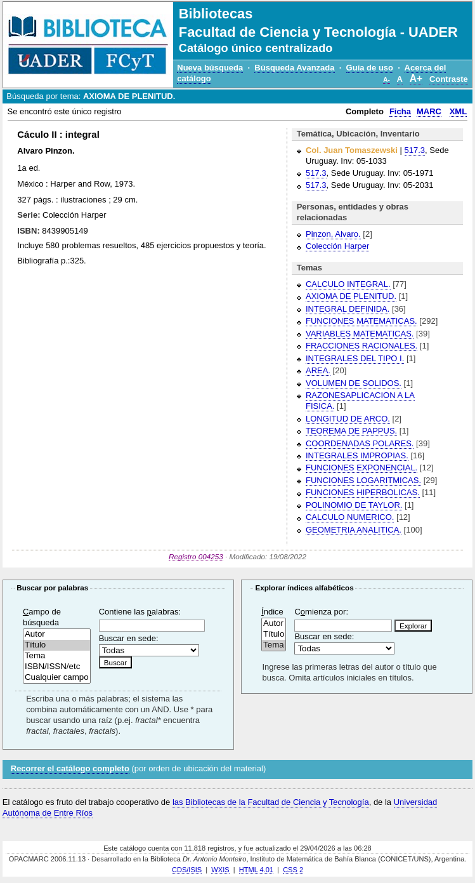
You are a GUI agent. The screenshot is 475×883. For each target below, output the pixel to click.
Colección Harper (337, 246)
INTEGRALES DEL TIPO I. (355, 358)
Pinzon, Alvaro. (333, 234)
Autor (56, 634)
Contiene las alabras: (140, 611)
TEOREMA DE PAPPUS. (351, 430)
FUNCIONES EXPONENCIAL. (361, 467)
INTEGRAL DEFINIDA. (347, 309)
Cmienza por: (321, 611)
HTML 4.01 (256, 869)
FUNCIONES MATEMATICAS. (361, 321)
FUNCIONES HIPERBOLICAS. (363, 492)
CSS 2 (293, 869)
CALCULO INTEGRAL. (348, 284)
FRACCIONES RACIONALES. (361, 345)
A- (386, 79)
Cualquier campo (56, 677)
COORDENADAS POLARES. (360, 443)
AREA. (318, 370)
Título (56, 645)
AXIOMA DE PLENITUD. (351, 296)
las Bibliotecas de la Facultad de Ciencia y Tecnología (270, 802)
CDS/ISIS (187, 869)
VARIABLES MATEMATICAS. (359, 333)
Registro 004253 (196, 556)
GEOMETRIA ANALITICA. (353, 529)
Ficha (400, 111)
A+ (416, 78)
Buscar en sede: (129, 638)
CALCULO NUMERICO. (350, 517)
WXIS (220, 869)
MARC (429, 111)
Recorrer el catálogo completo (70, 768)
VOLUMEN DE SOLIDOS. (353, 383)
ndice (272, 611)
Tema (56, 656)
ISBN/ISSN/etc (56, 666)
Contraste (448, 79)
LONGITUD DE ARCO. (348, 418)
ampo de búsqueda (42, 617)
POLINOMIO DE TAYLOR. (354, 505)
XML (458, 111)
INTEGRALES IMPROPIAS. (357, 455)
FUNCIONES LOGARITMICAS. (363, 480)
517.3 (415, 150)
